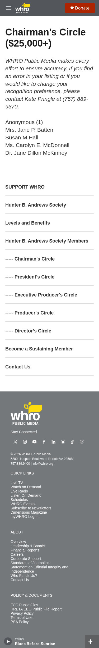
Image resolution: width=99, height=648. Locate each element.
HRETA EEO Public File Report (36, 609)
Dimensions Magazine (29, 512)
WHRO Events (23, 504)
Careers (17, 554)
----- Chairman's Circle (30, 259)
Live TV (17, 483)
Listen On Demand (26, 496)
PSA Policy (20, 622)
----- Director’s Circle (28, 331)
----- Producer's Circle (29, 313)
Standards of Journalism (30, 563)
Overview (18, 542)
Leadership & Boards (28, 546)
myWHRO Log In (25, 517)
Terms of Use (21, 618)
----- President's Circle (29, 277)
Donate (82, 8)
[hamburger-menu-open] (8, 8)
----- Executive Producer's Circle (41, 295)
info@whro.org (42, 464)
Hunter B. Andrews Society (35, 205)
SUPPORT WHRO (25, 187)
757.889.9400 (20, 464)
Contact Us (17, 366)
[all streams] (92, 641)
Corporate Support (26, 559)
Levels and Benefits (27, 223)
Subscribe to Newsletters (31, 508)
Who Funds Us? (24, 576)
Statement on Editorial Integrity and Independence (39, 569)
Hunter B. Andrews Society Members (46, 241)
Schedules (19, 500)
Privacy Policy (22, 613)
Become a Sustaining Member (39, 349)
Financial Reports (25, 550)
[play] (8, 641)
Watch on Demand (26, 487)
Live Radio (19, 491)
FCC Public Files (24, 605)
